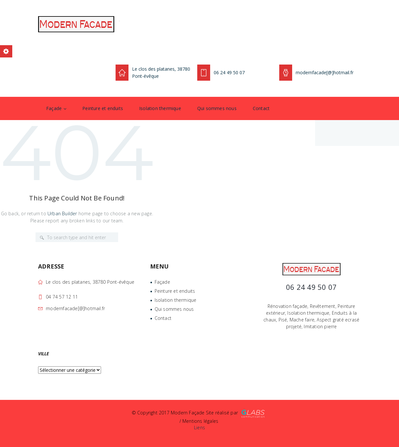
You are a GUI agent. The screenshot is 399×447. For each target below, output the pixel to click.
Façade (54, 108)
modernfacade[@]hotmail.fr (75, 308)
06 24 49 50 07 (229, 72)
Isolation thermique (160, 108)
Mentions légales (200, 421)
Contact (261, 108)
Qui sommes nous (217, 108)
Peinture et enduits (102, 108)
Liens (199, 427)
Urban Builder (62, 213)
